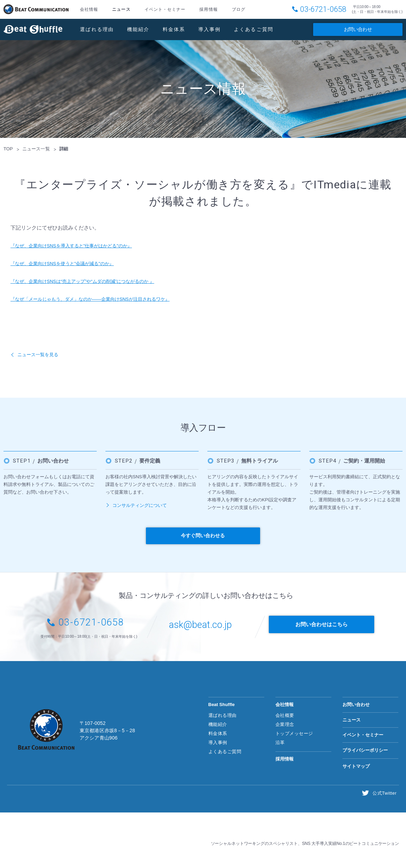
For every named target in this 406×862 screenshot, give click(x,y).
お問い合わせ (358, 29)
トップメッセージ (294, 733)
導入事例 (209, 29)
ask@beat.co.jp (200, 625)
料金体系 (174, 29)
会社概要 (284, 715)
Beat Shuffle (32, 29)
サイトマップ (356, 766)
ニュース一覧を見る (41, 354)
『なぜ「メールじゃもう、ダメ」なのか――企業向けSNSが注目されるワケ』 (102, 299)
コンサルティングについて (139, 505)
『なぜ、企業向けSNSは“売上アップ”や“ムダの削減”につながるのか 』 (93, 281)
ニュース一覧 (36, 148)
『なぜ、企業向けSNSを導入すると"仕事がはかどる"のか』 (80, 245)
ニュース (121, 9)
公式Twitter (385, 792)
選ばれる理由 (97, 29)
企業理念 (284, 724)
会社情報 (89, 9)
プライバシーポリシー (365, 750)
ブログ (238, 9)
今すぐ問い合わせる (203, 535)
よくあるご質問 (254, 29)
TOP (8, 148)
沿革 (280, 742)
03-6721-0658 (323, 9)
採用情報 (208, 9)
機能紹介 (138, 29)
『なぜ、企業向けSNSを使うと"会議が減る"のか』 (70, 263)
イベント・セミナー (165, 9)
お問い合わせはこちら (325, 626)
